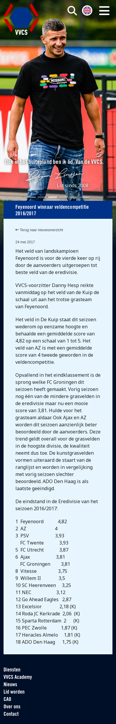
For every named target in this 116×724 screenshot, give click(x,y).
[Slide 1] (31, 197)
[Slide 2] (42, 197)
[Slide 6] (84, 197)
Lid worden (14, 692)
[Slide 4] (63, 197)
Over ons (12, 707)
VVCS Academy (18, 677)
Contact (11, 714)
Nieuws (10, 685)
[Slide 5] (74, 197)
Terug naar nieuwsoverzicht (39, 230)
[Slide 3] (52, 197)
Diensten (12, 670)
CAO (7, 699)
